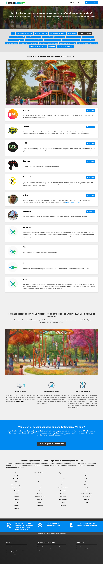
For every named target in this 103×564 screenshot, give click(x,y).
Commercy (16, 496)
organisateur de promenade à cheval (87, 43)
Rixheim (63, 485)
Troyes (86, 490)
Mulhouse (39, 499)
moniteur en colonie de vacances (28, 43)
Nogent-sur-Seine (63, 473)
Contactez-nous (9, 559)
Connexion (80, 2)
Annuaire (8, 547)
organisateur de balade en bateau (49, 43)
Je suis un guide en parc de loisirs (51, 444)
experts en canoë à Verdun (72, 202)
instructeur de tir (47, 37)
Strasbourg (86, 479)
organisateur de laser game (67, 43)
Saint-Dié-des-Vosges (63, 487)
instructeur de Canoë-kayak (16, 37)
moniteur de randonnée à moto (34, 40)
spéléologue (51, 46)
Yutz (86, 502)
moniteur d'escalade (11, 43)
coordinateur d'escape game (57, 33)
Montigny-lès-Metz (39, 496)
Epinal (16, 502)
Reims (63, 476)
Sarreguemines (63, 499)
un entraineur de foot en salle (65, 46)
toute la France (19, 401)
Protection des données (11, 553)
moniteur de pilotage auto (16, 40)
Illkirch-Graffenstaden (39, 473)
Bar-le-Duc (16, 476)
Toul (86, 487)
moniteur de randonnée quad (52, 40)
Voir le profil (91, 110)
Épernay (16, 499)
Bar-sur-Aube (16, 479)
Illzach (39, 476)
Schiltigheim (63, 505)
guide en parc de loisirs (85, 33)
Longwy (40, 485)
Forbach (16, 505)
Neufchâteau (40, 505)
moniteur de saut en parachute (71, 40)
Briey (16, 482)
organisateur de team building (38, 46)
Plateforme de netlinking (11, 555)
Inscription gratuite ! (91, 2)
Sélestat (86, 476)
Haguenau (16, 508)
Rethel (63, 479)
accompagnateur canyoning (24, 33)
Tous (13, 33)
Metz (40, 490)
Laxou (39, 482)
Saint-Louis (63, 493)
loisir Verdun (40, 553)
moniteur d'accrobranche (73, 37)
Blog (7, 557)
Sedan (86, 473)
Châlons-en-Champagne (17, 485)
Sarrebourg (63, 496)
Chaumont (16, 490)
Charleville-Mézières (17, 487)
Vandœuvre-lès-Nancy (86, 493)
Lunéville (40, 487)
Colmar (16, 493)
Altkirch (16, 473)
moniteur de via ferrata (88, 40)
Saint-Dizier (63, 490)
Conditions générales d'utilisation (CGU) (15, 551)
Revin (63, 482)
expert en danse (72, 33)
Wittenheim (86, 499)
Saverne (63, 502)
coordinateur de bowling (40, 33)
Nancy (39, 502)
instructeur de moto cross (33, 37)
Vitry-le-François (86, 496)
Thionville (86, 485)
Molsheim (39, 493)
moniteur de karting (88, 37)
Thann (86, 482)
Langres (40, 479)
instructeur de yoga (59, 37)
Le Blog (72, 2)
